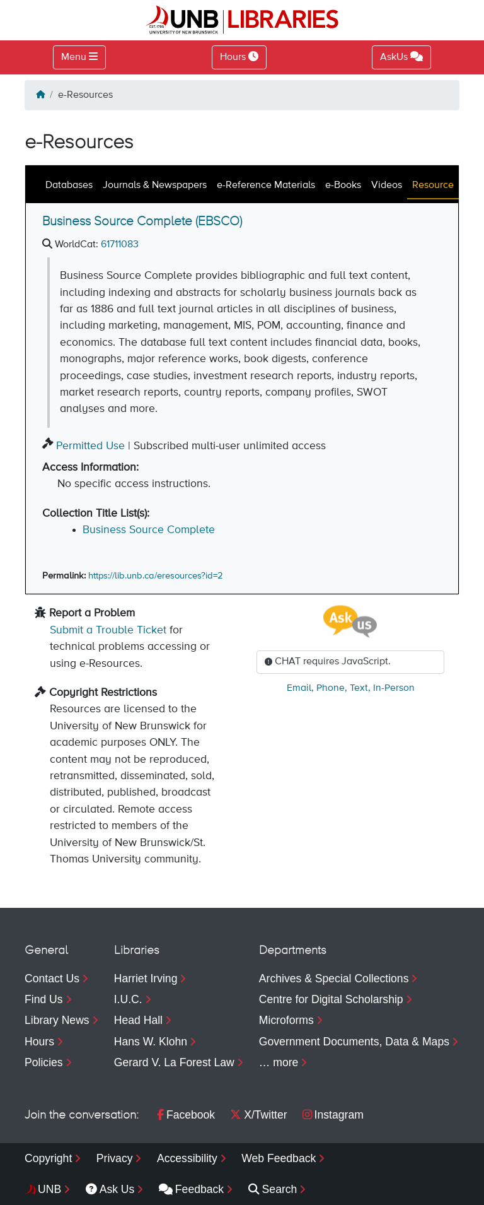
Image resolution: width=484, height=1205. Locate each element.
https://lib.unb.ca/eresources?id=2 (155, 576)
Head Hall (138, 1020)
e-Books (343, 185)
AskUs (401, 56)
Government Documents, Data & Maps (354, 1041)
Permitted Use (90, 446)
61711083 (120, 245)
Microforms (286, 1020)
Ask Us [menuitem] (110, 1189)
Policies (44, 1062)
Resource (433, 185)
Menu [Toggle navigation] (73, 57)
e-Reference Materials (266, 185)
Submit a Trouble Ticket (108, 630)
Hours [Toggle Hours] (239, 56)
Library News (57, 1020)
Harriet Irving (146, 978)
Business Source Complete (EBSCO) (142, 221)
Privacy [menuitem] (114, 1158)
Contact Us (52, 978)
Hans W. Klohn (150, 1041)
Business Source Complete (149, 530)
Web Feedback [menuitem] (278, 1158)
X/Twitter (258, 1114)
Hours (39, 1041)
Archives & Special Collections (334, 978)
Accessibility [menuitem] (187, 1158)
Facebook (186, 1114)
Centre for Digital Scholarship (331, 999)
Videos (386, 185)
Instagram (333, 1114)
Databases (69, 185)
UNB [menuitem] (49, 1189)
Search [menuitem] (272, 1189)
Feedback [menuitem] (191, 1189)
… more (279, 1062)
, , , (351, 688)
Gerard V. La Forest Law (174, 1062)
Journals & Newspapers (155, 185)
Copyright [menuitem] (48, 1158)
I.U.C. (128, 999)
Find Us (44, 999)
